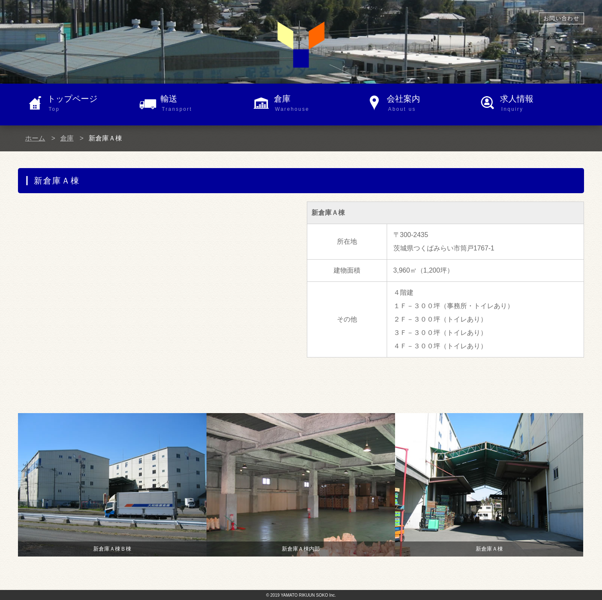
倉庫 (316, 103)
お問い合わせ (561, 18)
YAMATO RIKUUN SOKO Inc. (308, 595)
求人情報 (542, 103)
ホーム (35, 138)
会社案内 (429, 103)
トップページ (89, 103)
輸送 (203, 103)
